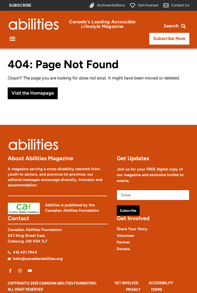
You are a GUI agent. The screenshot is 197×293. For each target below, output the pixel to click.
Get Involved (126, 283)
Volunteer (125, 235)
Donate (123, 249)
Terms (156, 289)
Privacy (133, 289)
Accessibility (161, 283)
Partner (123, 242)
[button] (12, 39)
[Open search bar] (174, 26)
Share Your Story (132, 229)
